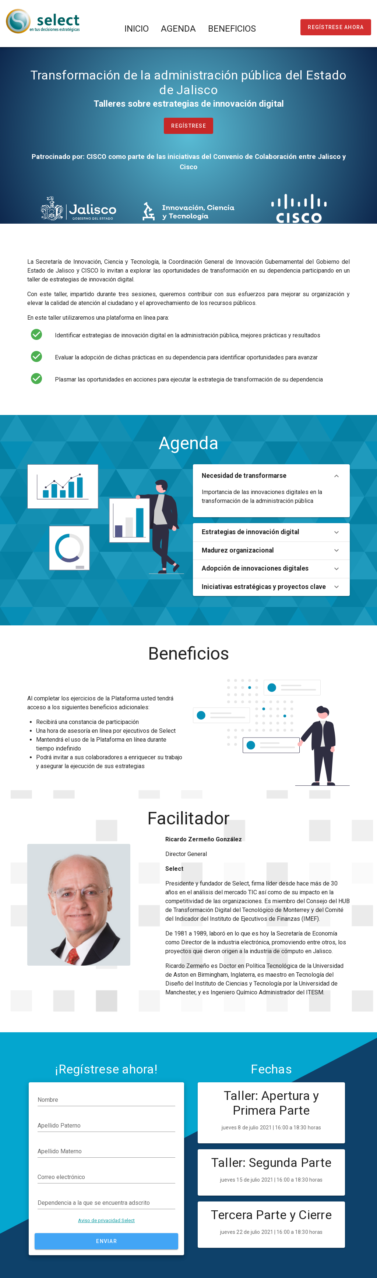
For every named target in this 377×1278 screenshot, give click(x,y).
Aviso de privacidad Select (106, 1220)
